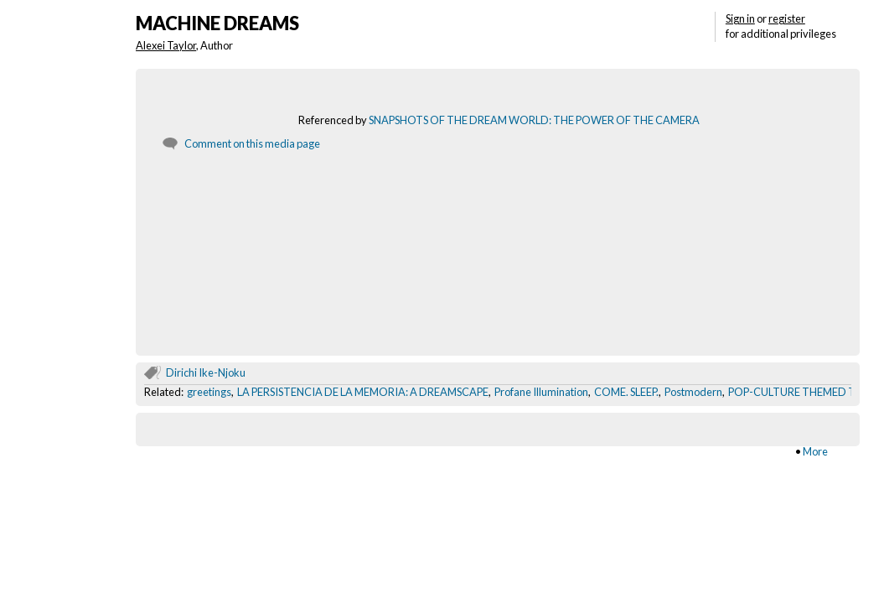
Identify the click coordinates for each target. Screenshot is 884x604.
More (815, 451)
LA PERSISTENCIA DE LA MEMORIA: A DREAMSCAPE (363, 391)
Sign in (740, 18)
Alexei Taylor (166, 45)
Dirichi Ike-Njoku (206, 372)
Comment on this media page (252, 143)
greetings (209, 391)
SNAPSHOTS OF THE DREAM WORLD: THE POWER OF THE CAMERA (534, 120)
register (786, 18)
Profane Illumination (541, 391)
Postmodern (693, 391)
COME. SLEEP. (626, 391)
